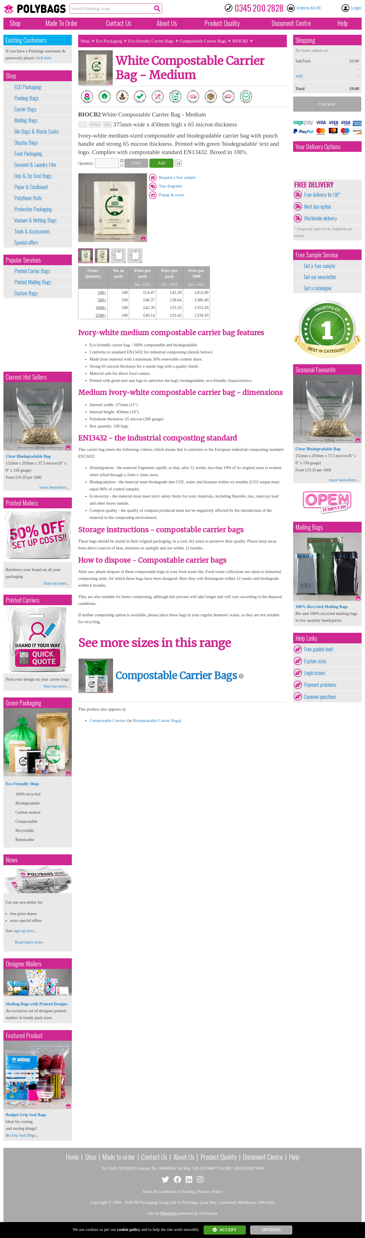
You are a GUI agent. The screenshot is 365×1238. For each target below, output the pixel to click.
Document (291, 23)
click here (43, 58)
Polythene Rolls (28, 198)
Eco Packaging (109, 40)
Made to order (118, 1156)
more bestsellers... (54, 487)
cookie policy (128, 1229)
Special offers (26, 242)
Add (161, 163)
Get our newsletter (320, 276)
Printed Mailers (22, 502)
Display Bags (26, 142)
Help (342, 23)
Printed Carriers (22, 600)
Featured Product (24, 1035)
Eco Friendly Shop (22, 783)
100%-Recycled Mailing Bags (321, 606)
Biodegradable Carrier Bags (156, 720)
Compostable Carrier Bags (203, 40)
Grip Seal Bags (23, 1135)
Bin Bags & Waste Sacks (36, 131)
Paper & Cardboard (31, 186)
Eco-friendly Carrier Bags (151, 40)
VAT (299, 76)
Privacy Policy (210, 1191)
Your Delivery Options (317, 146)
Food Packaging (28, 153)
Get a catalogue (317, 288)
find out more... (57, 583)
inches (95, 124)
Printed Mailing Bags (32, 282)
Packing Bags (26, 98)
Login (356, 8)
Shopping (305, 40)
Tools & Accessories (32, 231)
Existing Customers (26, 40)
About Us (167, 23)
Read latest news (29, 942)
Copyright (98, 1202)
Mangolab (168, 1213)
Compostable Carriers (108, 720)
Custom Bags (26, 293)
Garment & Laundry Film (35, 164)
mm (107, 124)
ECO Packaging (27, 86)
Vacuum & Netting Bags (35, 220)
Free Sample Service (316, 254)
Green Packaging (23, 702)
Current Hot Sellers (26, 377)
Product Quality (218, 1156)
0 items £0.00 (309, 8)
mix (83, 124)
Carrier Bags (25, 109)
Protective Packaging (33, 209)
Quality (222, 23)
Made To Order (61, 23)
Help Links (306, 638)
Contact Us (118, 23)
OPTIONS (271, 1229)
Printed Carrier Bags (32, 270)
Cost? (136, 163)
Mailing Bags (26, 120)
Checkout (327, 104)
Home (72, 1156)
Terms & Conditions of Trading (169, 1191)
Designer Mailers (23, 963)
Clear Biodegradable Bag (28, 456)
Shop (15, 23)
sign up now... (24, 930)
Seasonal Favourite (315, 369)
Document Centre (263, 1156)
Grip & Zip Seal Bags (33, 175)
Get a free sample (319, 265)
